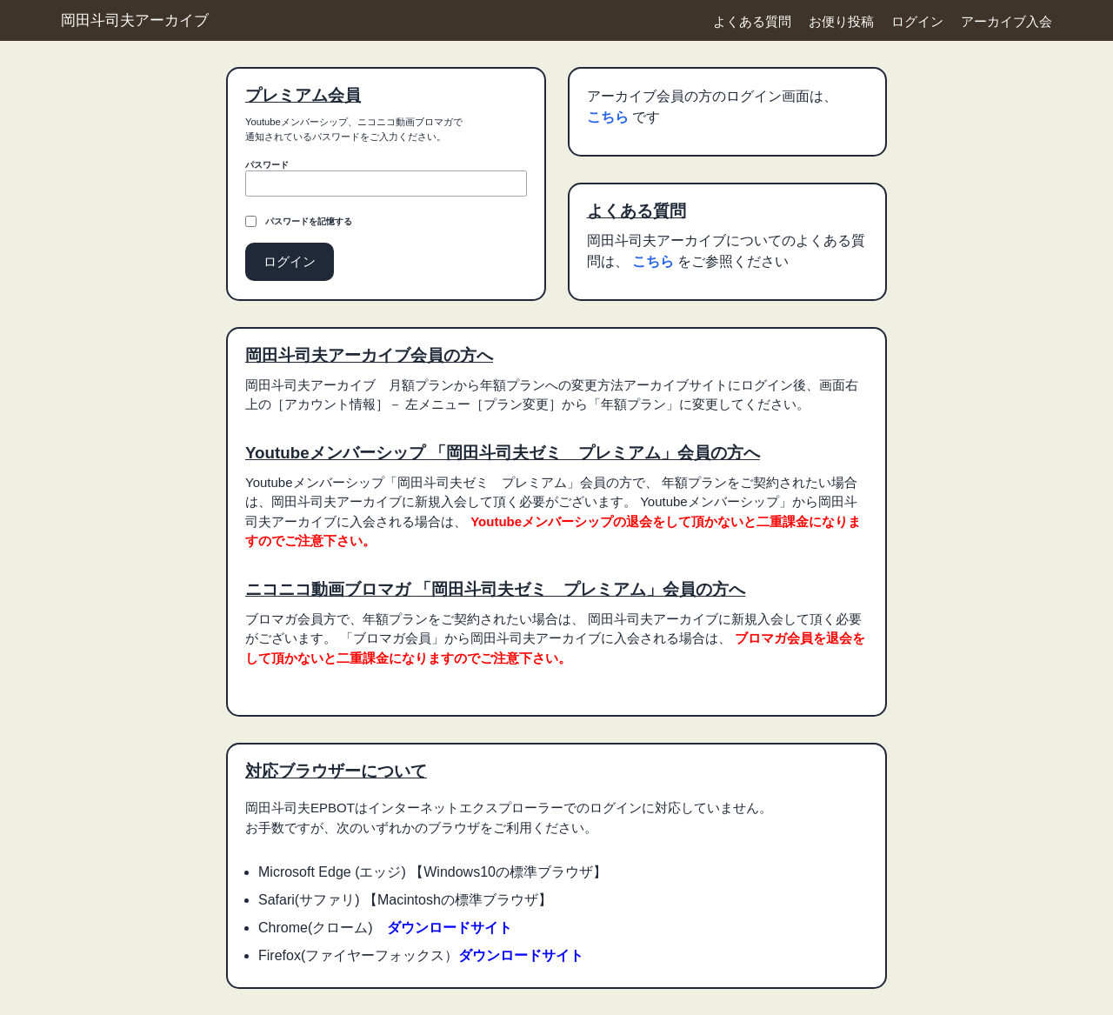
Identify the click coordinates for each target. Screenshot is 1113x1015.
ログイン (917, 21)
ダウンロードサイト (449, 927)
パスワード (267, 165)
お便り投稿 (841, 21)
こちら (609, 117)
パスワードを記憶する (308, 221)
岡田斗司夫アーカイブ (135, 20)
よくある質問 (752, 21)
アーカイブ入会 (1006, 21)
